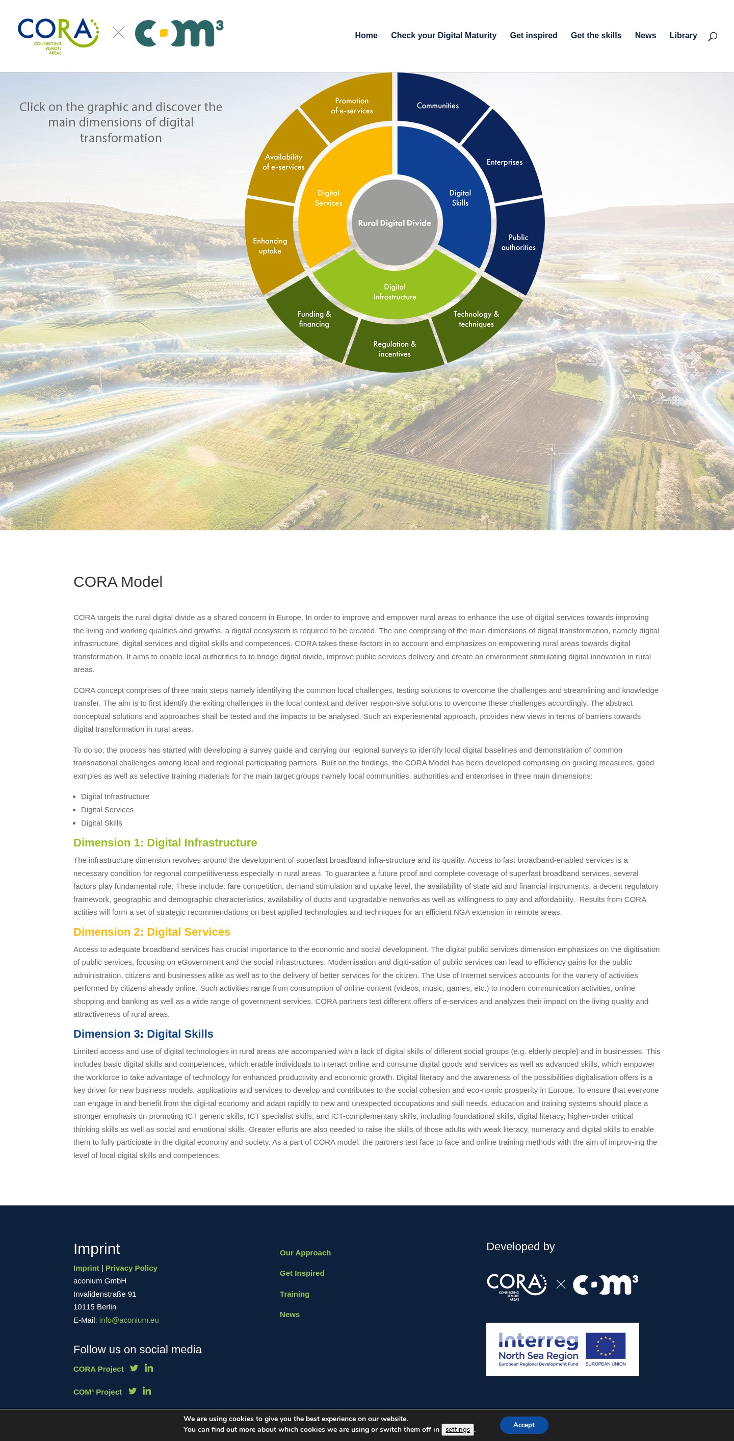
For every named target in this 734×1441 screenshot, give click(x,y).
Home (366, 37)
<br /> (449, 221)
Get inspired (533, 37)
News (646, 37)
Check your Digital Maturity (443, 37)
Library (683, 37)
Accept (524, 1425)
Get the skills (596, 37)
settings (455, 1429)
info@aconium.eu (129, 1320)
